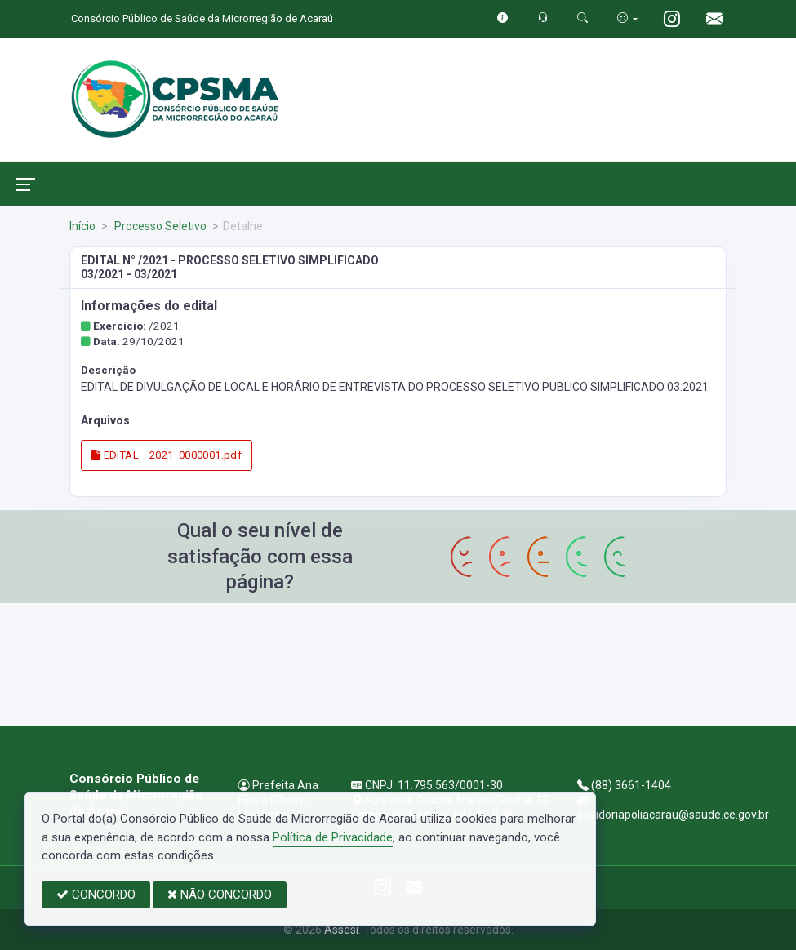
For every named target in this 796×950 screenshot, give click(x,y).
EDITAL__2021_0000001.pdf (166, 455)
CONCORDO (96, 894)
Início (82, 226)
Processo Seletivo (159, 226)
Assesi (341, 929)
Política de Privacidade (333, 837)
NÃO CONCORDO (219, 894)
